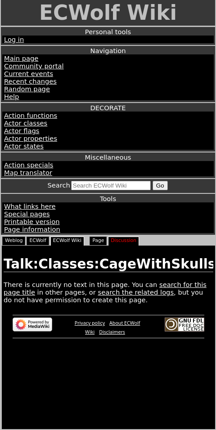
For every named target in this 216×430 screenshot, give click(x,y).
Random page (27, 89)
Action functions (30, 115)
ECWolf (37, 240)
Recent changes (30, 81)
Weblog (13, 240)
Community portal (34, 66)
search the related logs (136, 292)
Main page (21, 58)
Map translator (28, 172)
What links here (29, 206)
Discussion (123, 240)
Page (98, 240)
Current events (28, 73)
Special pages (27, 214)
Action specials (28, 165)
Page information (32, 229)
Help (11, 96)
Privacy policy (90, 323)
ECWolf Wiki (108, 13)
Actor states (24, 146)
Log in (14, 39)
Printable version (31, 221)
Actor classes (25, 123)
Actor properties (30, 138)
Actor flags (21, 130)
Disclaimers (112, 332)
